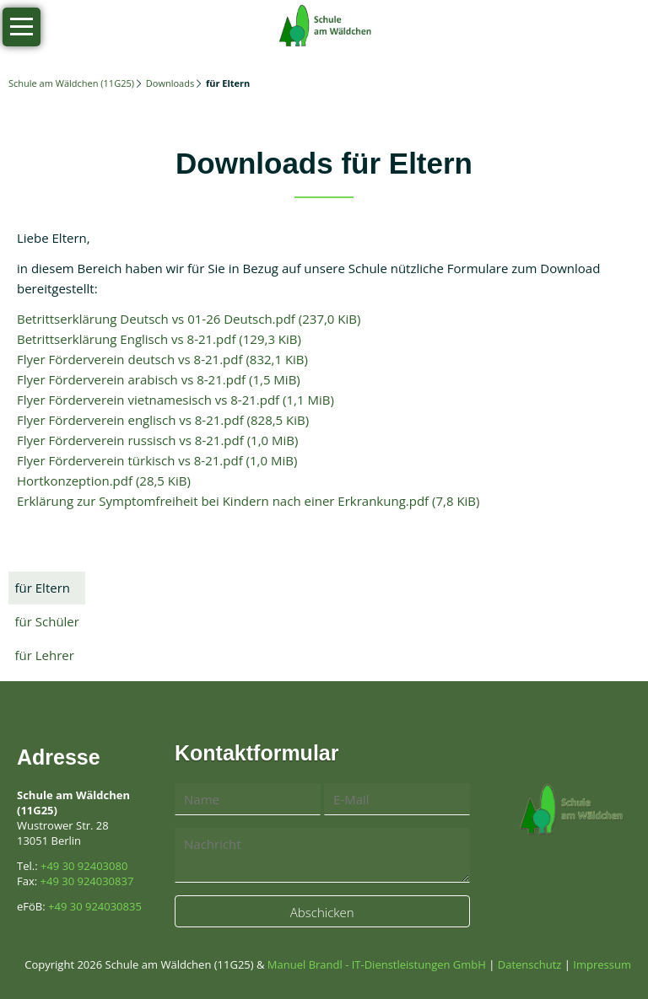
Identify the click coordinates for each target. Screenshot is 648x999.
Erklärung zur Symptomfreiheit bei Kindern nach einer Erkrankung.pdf (248, 500)
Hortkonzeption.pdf (104, 480)
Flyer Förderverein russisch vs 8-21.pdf (157, 440)
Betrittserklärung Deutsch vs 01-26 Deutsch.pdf (188, 318)
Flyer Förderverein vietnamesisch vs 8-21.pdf (175, 399)
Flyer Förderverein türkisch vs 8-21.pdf (157, 460)
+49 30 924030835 (95, 906)
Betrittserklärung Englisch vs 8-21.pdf (159, 338)
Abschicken (322, 912)
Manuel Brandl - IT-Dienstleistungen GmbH (376, 964)
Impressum (602, 964)
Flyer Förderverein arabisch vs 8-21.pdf (158, 379)
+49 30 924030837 (87, 881)
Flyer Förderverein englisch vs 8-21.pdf (163, 419)
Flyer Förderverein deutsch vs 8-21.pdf (162, 359)
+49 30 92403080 (83, 865)
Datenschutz (530, 964)
